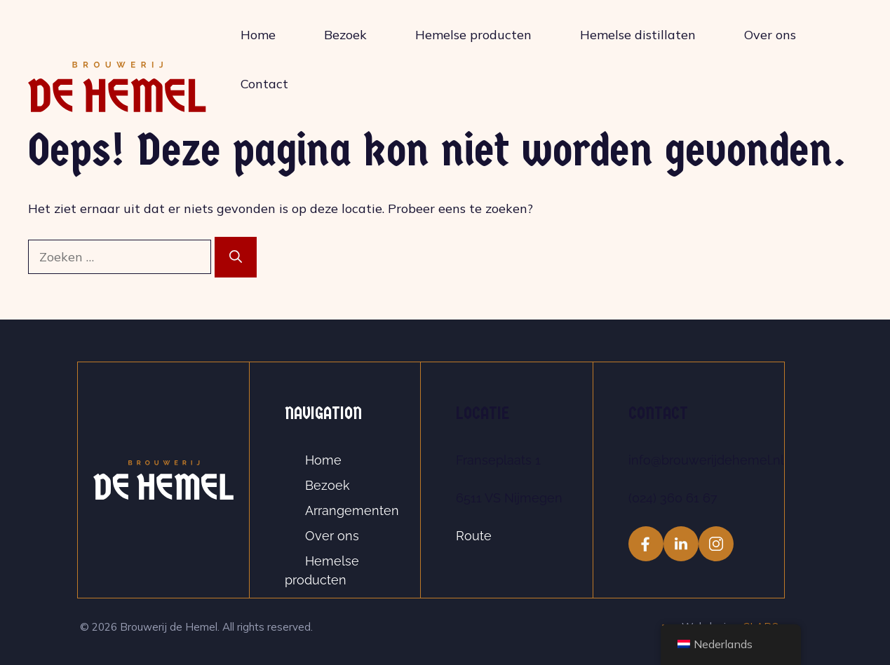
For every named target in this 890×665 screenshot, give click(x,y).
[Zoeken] (236, 257)
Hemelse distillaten (638, 35)
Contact (264, 84)
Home (258, 35)
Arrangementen (352, 510)
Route (474, 535)
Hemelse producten (473, 35)
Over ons (770, 35)
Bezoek (345, 35)
